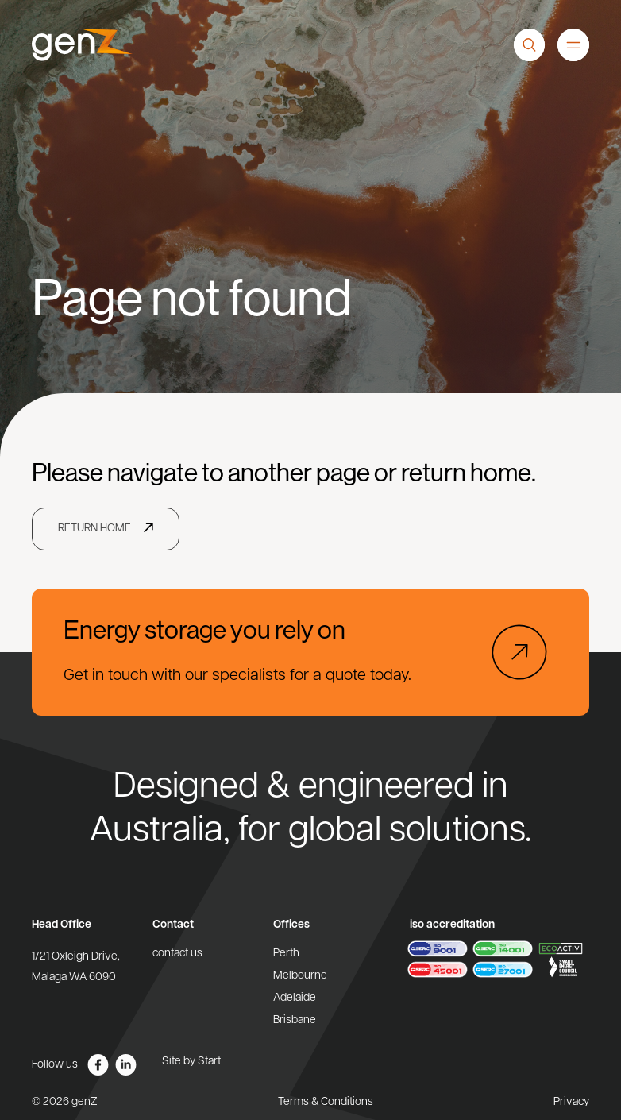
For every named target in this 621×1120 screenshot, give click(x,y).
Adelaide (294, 998)
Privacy (571, 1102)
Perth (286, 954)
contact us (177, 954)
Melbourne (300, 976)
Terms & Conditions (325, 1102)
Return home (94, 529)
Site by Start (191, 1062)
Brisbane (294, 1020)
